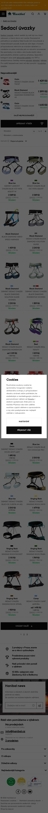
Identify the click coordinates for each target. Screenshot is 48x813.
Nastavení (24, 421)
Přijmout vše (24, 430)
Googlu (31, 399)
